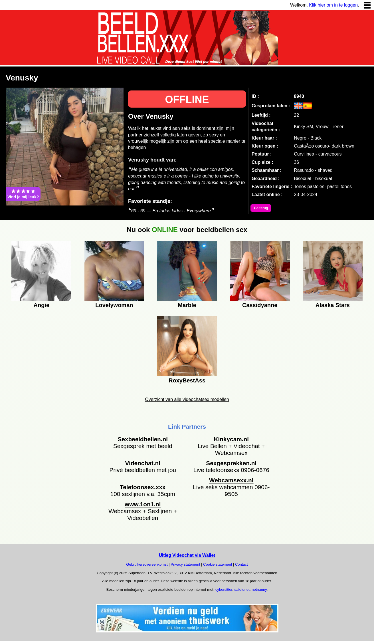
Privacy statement (185, 564)
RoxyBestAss (187, 380)
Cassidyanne (259, 305)
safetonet (242, 589)
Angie (41, 305)
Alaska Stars (333, 305)
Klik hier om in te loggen (333, 5)
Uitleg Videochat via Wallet (187, 555)
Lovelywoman (114, 305)
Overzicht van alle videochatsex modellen (187, 399)
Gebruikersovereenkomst (146, 564)
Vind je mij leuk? (23, 193)
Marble (187, 305)
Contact (241, 564)
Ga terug (261, 208)
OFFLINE (187, 99)
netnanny (259, 589)
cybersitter (223, 589)
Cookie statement (217, 564)
